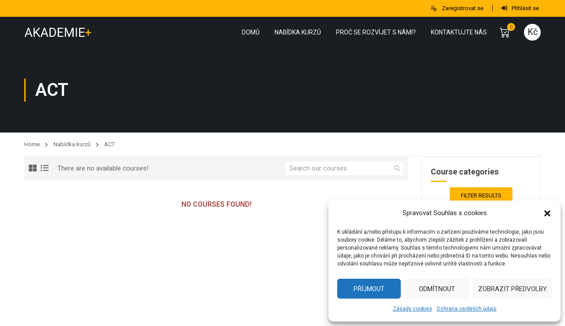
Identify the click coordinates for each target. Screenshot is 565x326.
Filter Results (481, 195)
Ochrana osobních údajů (467, 309)
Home (32, 144)
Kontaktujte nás (459, 32)
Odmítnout (437, 289)
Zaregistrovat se (456, 8)
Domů (251, 32)
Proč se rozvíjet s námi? (376, 32)
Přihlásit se (520, 8)
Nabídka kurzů (298, 32)
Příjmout (369, 289)
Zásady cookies (412, 309)
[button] (547, 213)
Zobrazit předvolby (512, 289)
